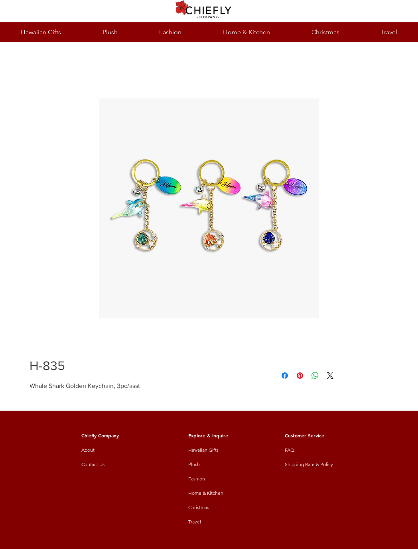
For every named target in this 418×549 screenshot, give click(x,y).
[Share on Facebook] (285, 375)
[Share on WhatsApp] (315, 375)
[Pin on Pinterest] (300, 375)
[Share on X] (330, 375)
